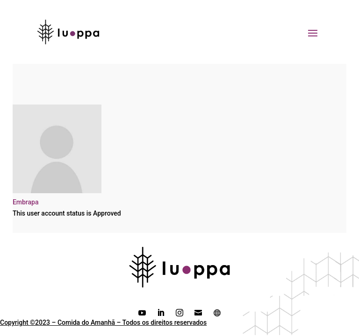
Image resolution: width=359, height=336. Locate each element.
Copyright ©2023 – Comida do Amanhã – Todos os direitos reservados (103, 322)
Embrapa (26, 202)
